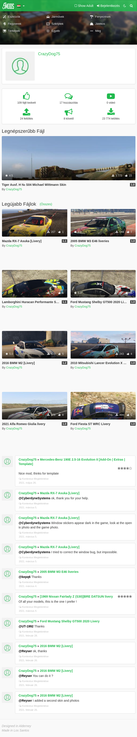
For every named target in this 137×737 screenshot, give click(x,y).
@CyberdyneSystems (34, 498)
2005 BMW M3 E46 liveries (59, 572)
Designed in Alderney (16, 726)
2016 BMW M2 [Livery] (56, 646)
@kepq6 (25, 577)
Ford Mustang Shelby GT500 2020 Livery (70, 621)
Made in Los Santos (15, 730)
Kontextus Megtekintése (33, 478)
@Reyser (25, 651)
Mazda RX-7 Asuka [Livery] (59, 493)
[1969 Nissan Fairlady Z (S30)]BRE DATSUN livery (76, 596)
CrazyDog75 (49, 54)
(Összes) (46, 204)
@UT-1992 (26, 626)
